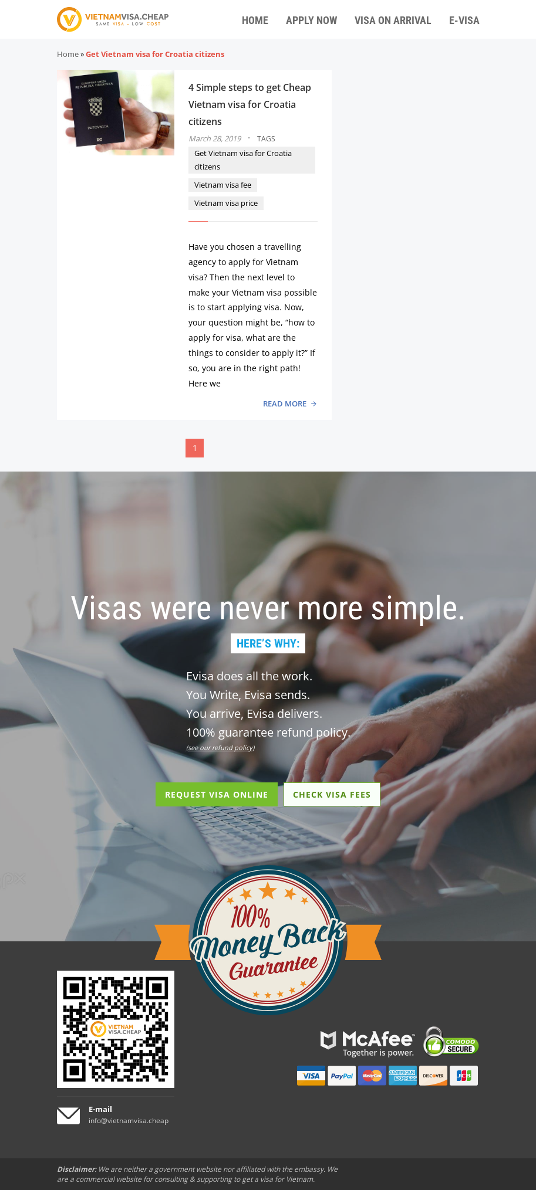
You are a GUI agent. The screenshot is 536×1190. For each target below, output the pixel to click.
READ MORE (284, 403)
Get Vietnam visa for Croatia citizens (243, 160)
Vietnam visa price (226, 203)
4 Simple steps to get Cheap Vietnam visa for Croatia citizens (249, 104)
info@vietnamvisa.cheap (128, 1120)
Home (68, 54)
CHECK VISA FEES (332, 794)
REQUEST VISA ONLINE (216, 794)
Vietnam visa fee (222, 184)
